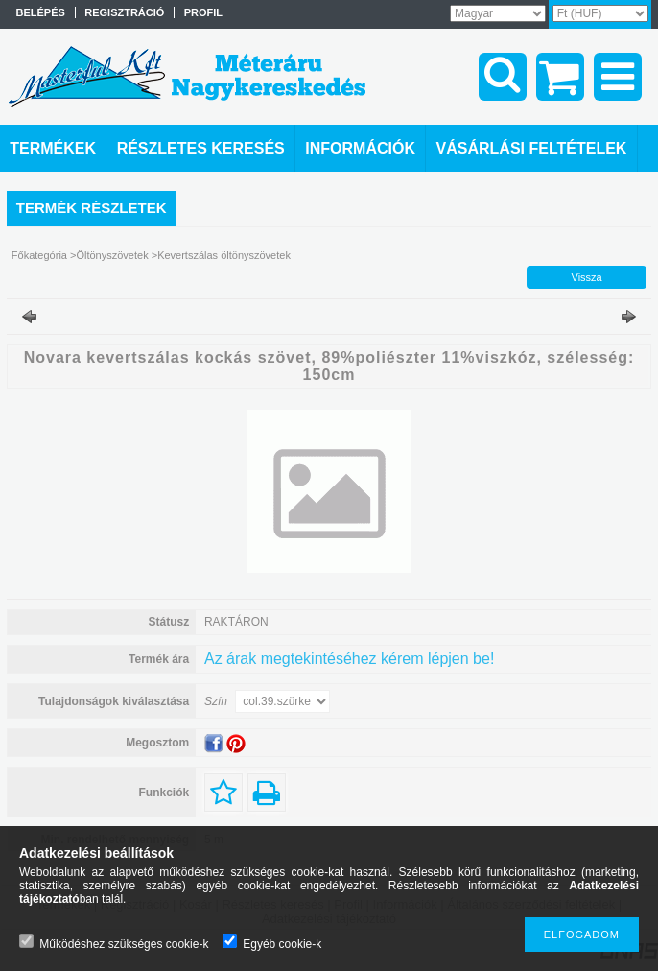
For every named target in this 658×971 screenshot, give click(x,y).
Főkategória (39, 255)
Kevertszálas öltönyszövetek (224, 255)
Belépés (40, 12)
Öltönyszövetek (112, 255)
